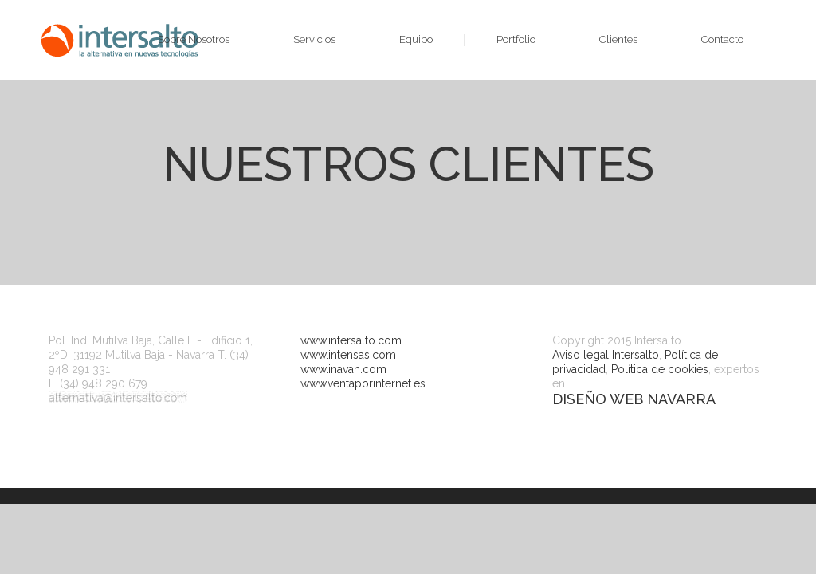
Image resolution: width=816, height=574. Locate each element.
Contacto (722, 39)
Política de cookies (659, 369)
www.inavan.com (343, 369)
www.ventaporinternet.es (363, 383)
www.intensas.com (348, 354)
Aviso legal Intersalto (605, 354)
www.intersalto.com (351, 340)
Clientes (618, 39)
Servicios (314, 39)
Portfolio (516, 39)
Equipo (416, 39)
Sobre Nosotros (194, 39)
